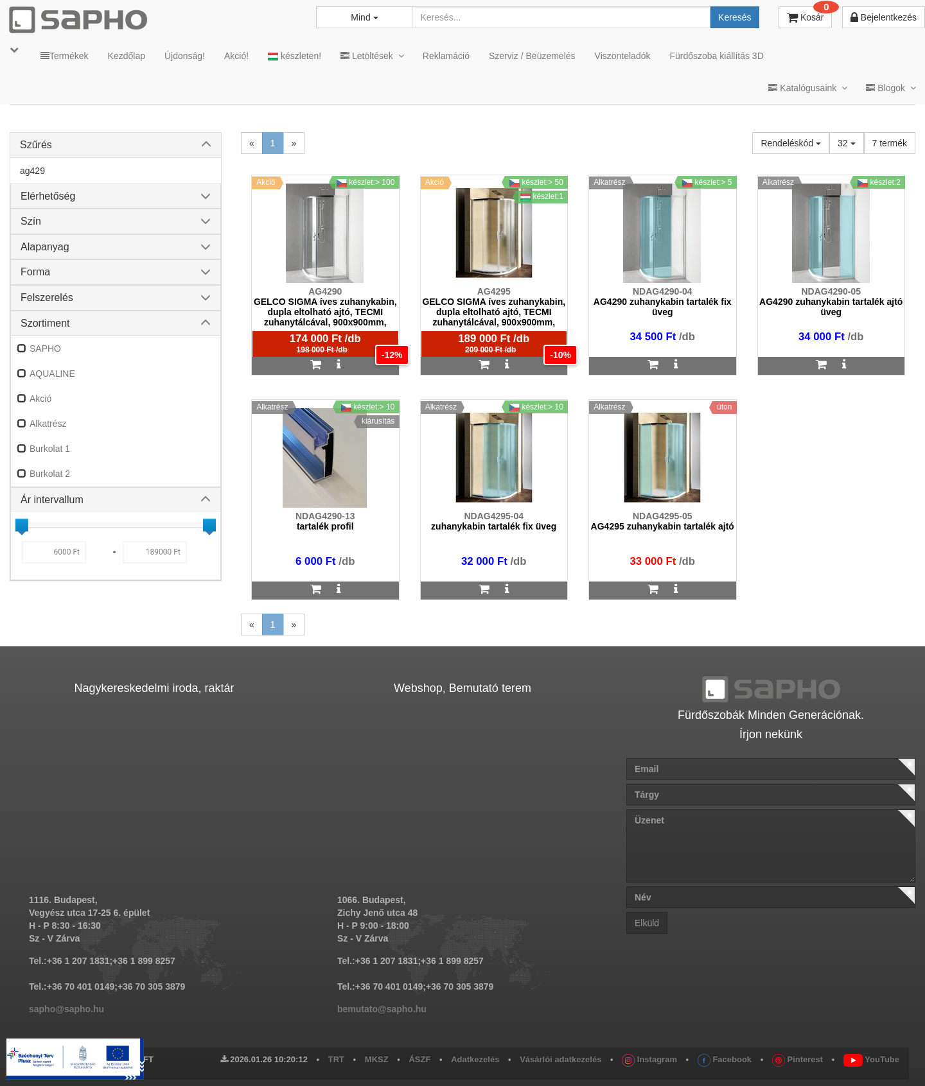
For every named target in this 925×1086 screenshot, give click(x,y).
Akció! (236, 56)
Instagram (649, 1059)
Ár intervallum (52, 499)
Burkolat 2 (50, 474)
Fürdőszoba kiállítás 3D (716, 56)
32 (846, 143)
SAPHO (45, 348)
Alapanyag (45, 246)
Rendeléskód (791, 143)
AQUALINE (52, 373)
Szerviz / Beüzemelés (532, 56)
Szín (31, 221)
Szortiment (45, 323)
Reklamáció (446, 56)
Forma (35, 271)
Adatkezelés (475, 1059)
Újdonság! (184, 56)
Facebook (725, 1059)
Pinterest (797, 1059)
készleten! (294, 56)
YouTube (871, 1059)
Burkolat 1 (50, 449)
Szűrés (36, 144)
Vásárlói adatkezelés (560, 1059)
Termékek (64, 56)
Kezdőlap (126, 56)
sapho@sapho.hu (66, 1009)
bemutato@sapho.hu (382, 1009)
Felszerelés (47, 297)
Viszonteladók (623, 56)
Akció (40, 398)
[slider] (21, 525)
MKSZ (377, 1059)
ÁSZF (419, 1059)
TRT (336, 1059)
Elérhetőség (48, 196)
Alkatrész (48, 423)
